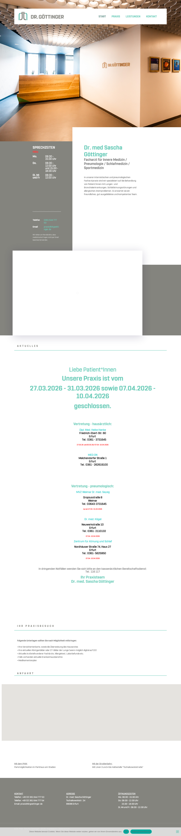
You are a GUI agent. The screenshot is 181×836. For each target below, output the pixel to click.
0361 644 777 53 (50, 221)
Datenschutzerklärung (141, 831)
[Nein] (177, 831)
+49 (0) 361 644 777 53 (33, 797)
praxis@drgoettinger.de (51, 228)
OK (126, 831)
